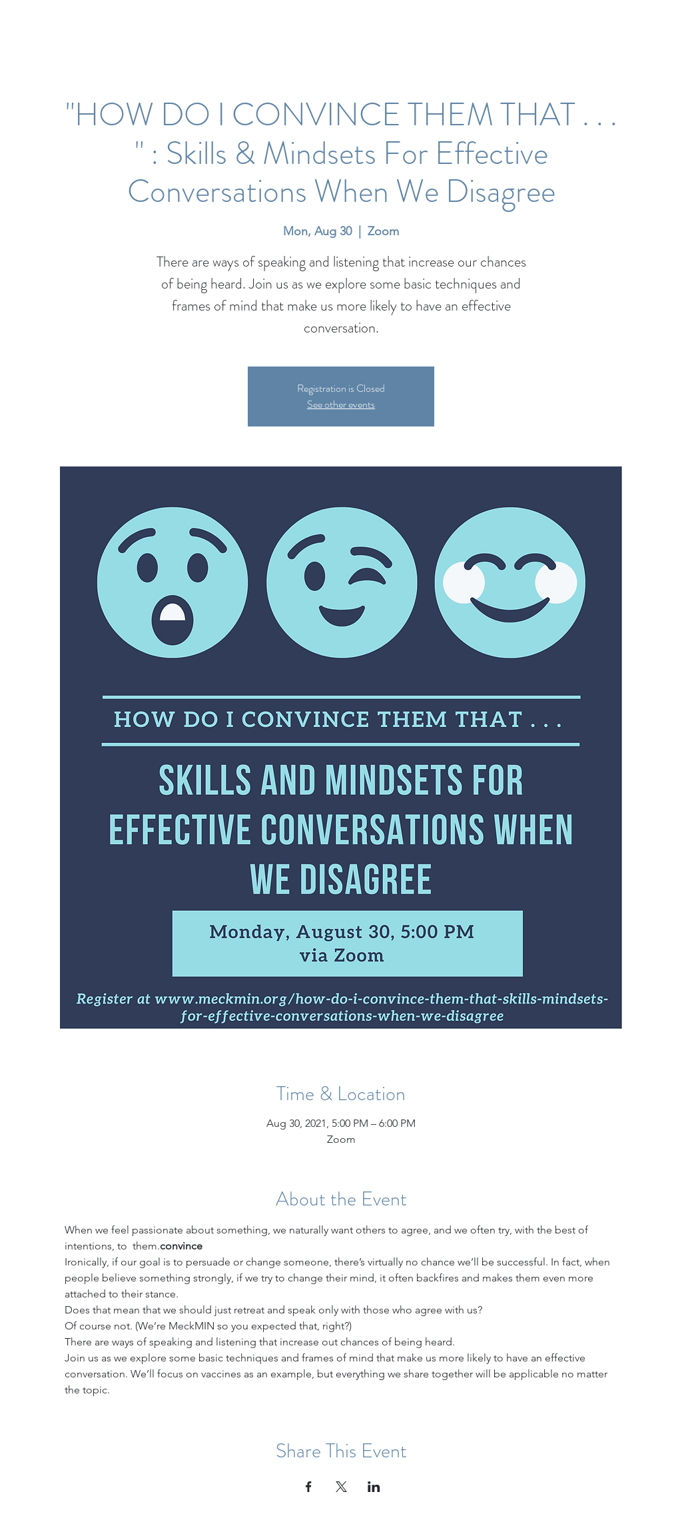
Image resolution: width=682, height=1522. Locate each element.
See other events (341, 404)
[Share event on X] (341, 1486)
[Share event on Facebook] (308, 1486)
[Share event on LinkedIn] (374, 1486)
